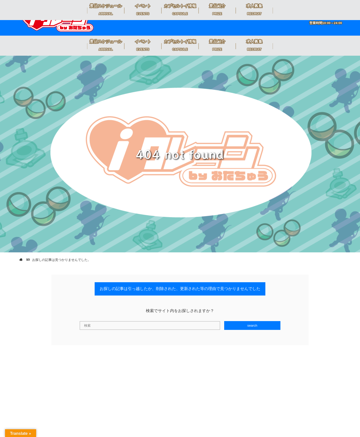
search (252, 325)
